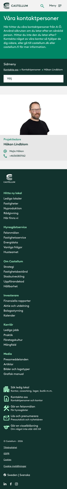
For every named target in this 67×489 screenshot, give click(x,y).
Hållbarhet (11, 286)
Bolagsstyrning (13, 310)
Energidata (11, 242)
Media (8, 354)
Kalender (9, 315)
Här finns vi (11, 218)
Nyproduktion (13, 208)
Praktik (8, 335)
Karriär (8, 324)
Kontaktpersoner (31, 69)
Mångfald (10, 345)
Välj (9, 78)
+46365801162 (17, 155)
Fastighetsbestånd (16, 271)
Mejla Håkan (16, 151)
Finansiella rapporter (17, 301)
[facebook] (10, 484)
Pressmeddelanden (16, 359)
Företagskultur (13, 340)
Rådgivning (11, 213)
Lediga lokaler (13, 198)
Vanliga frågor (13, 247)
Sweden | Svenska (18, 475)
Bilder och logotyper (17, 369)
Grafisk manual (14, 374)
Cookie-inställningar (15, 466)
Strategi (9, 267)
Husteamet (11, 252)
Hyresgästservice (15, 227)
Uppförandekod (14, 281)
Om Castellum (13, 261)
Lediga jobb (11, 330)
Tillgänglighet (10, 447)
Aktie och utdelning (16, 305)
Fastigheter (11, 203)
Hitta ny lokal (13, 193)
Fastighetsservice (15, 237)
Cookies (7, 460)
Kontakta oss (11, 69)
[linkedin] (5, 484)
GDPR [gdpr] (6, 453)
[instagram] (16, 484)
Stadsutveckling (14, 276)
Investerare (11, 295)
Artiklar (8, 364)
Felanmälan (11, 232)
